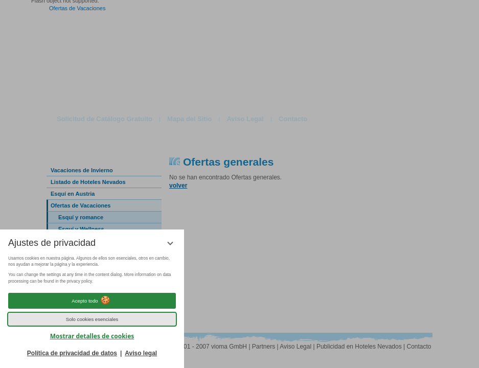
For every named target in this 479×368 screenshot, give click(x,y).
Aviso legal (141, 353)
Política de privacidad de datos (72, 353)
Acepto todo (92, 300)
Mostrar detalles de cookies (92, 336)
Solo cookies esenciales (92, 319)
